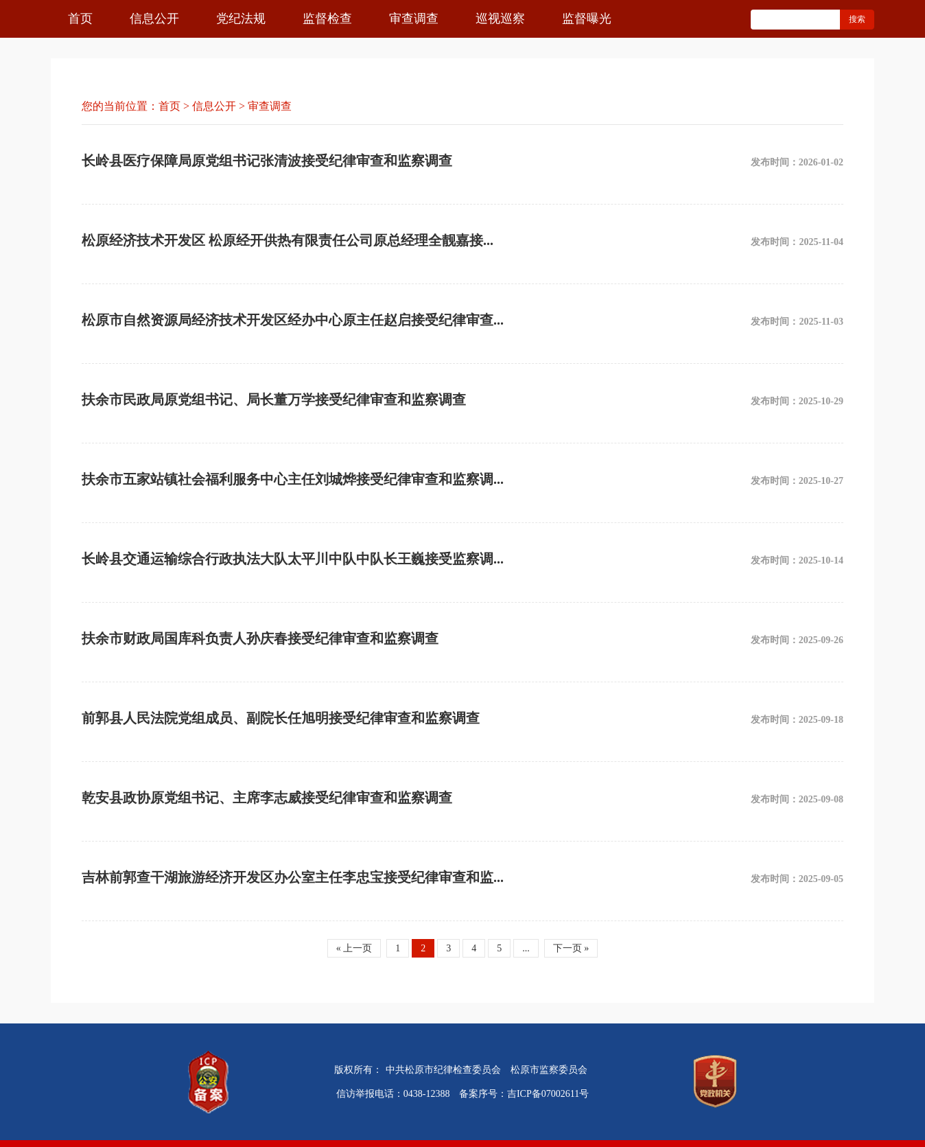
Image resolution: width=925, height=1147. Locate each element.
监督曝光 (586, 18)
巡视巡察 (500, 18)
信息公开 (154, 18)
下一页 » (571, 948)
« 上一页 (354, 948)
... (526, 948)
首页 (80, 18)
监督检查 (327, 18)
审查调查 (413, 18)
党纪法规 (241, 18)
